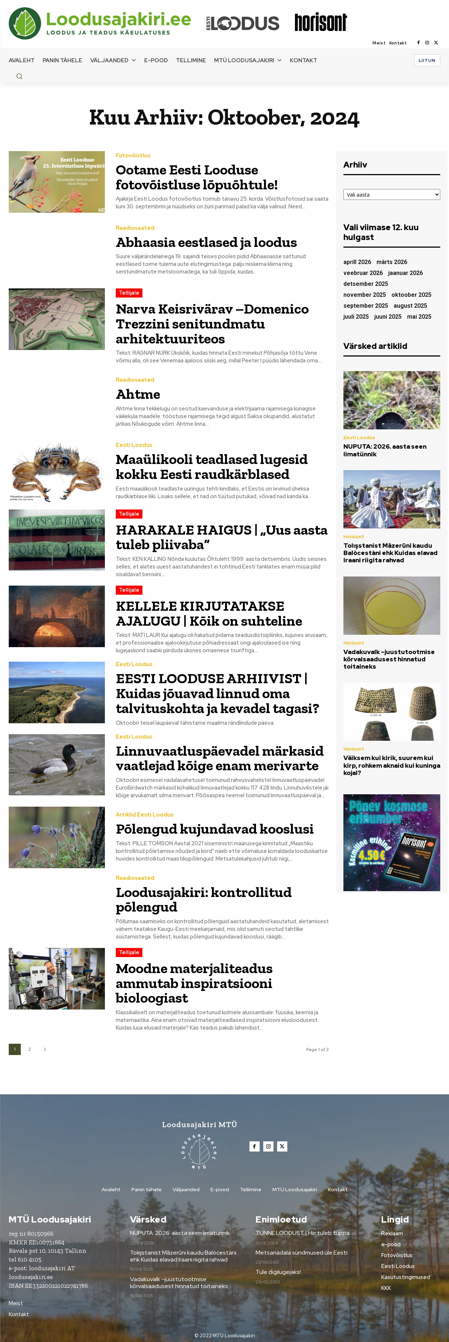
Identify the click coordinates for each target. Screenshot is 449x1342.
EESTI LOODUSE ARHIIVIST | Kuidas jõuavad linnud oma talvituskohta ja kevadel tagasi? (218, 691)
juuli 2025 (356, 316)
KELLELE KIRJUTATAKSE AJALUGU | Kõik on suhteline (209, 612)
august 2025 (410, 305)
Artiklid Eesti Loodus (144, 812)
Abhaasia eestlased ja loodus (206, 242)
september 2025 (365, 305)
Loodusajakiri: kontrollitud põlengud (204, 896)
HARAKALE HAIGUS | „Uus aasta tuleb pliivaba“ (222, 536)
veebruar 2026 (363, 272)
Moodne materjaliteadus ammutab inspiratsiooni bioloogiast (194, 979)
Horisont (353, 536)
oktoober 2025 (411, 294)
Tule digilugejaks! (278, 1268)
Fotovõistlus (133, 156)
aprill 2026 (357, 262)
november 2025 (364, 294)
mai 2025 (419, 316)
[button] (19, 76)
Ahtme (138, 393)
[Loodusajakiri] (107, 23)
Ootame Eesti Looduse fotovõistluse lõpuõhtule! (197, 177)
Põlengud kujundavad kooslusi (215, 825)
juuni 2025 (388, 316)
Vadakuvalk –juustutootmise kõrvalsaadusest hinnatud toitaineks (389, 659)
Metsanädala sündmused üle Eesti (301, 1248)
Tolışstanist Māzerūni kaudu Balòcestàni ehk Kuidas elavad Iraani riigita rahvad (390, 553)
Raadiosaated (135, 228)
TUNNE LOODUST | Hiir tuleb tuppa (303, 1229)
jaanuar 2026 (405, 272)
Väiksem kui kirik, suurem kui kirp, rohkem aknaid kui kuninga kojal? (391, 765)
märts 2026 (392, 262)
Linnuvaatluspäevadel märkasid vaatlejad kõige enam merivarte (220, 755)
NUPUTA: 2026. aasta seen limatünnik (384, 450)
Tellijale (129, 292)
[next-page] (45, 1045)
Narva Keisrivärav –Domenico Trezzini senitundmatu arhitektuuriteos (213, 323)
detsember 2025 (365, 283)
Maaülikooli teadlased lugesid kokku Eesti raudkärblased (212, 466)
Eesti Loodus (134, 445)
